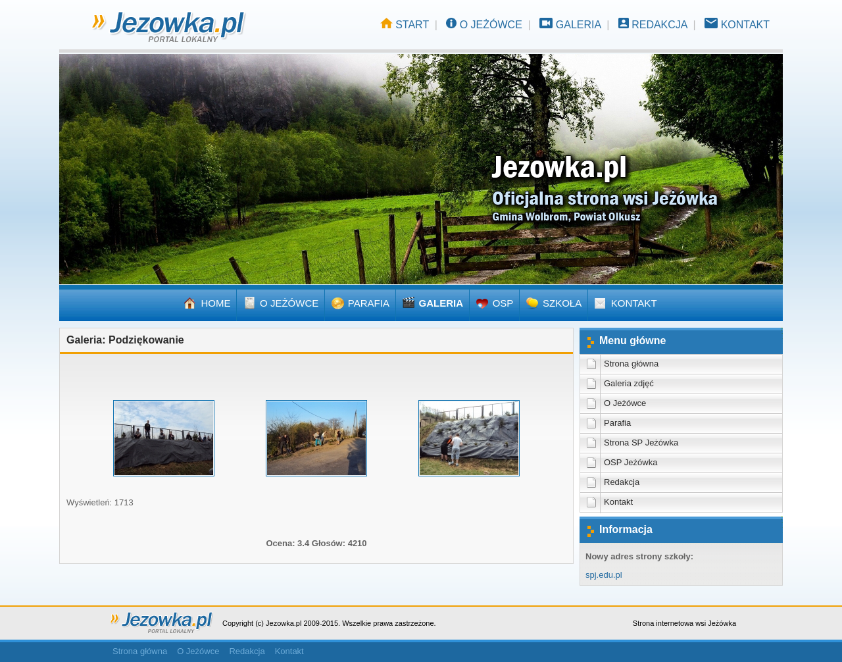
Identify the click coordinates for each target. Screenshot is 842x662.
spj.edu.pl (603, 575)
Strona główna (139, 651)
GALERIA (578, 24)
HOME (215, 303)
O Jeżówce (198, 651)
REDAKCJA (659, 24)
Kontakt (289, 651)
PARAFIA (368, 303)
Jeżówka (722, 623)
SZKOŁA (562, 303)
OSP (503, 303)
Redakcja (246, 651)
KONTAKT (745, 24)
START (412, 24)
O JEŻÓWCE (491, 24)
